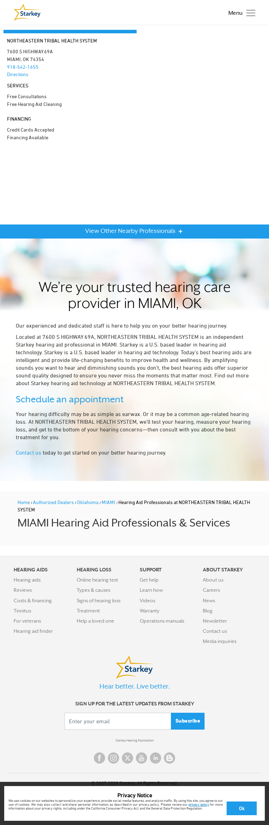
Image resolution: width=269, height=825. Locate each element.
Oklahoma (88, 502)
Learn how (151, 590)
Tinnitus (22, 610)
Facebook (99, 758)
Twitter (127, 758)
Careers (211, 590)
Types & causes (93, 590)
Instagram (113, 758)
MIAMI (109, 502)
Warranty (149, 610)
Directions (17, 74)
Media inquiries (219, 641)
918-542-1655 (23, 67)
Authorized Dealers (54, 502)
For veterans (27, 621)
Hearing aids (27, 580)
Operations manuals (162, 621)
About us (213, 580)
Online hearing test (97, 580)
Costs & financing (33, 600)
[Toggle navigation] (240, 12)
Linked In (155, 758)
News (209, 600)
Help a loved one (95, 621)
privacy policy (198, 804)
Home (24, 502)
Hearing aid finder (33, 631)
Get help (149, 580)
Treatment (88, 610)
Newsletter (215, 621)
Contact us (28, 452)
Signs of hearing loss (98, 600)
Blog (208, 610)
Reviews (23, 590)
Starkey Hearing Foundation (135, 740)
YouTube (141, 758)
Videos (147, 600)
